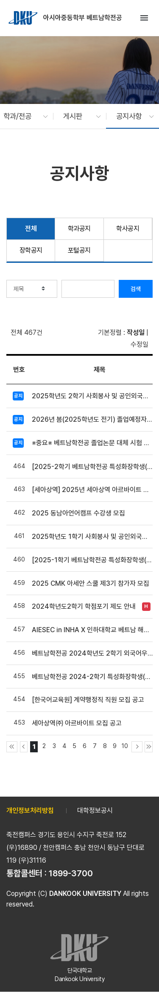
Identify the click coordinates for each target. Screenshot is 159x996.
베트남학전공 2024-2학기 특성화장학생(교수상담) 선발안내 (92, 677)
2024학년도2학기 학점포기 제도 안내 (84, 606)
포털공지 (79, 250)
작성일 (136, 332)
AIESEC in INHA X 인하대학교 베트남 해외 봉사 (92, 630)
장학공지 (31, 250)
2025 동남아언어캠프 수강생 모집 (78, 513)
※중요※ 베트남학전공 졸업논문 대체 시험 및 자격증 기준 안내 (92, 443)
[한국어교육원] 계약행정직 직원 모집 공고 (88, 700)
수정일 (139, 344)
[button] (21, 116)
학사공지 (127, 229)
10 (125, 745)
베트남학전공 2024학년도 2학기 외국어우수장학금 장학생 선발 (92, 653)
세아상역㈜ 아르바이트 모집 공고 (77, 723)
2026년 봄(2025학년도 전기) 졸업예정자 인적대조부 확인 (92, 419)
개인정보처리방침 (30, 810)
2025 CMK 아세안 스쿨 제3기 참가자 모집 (90, 583)
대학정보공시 (95, 810)
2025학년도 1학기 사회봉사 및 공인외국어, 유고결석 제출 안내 (92, 537)
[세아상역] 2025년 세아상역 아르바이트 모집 (92, 490)
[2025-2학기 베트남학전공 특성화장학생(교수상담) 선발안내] (92, 467)
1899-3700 (71, 873)
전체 (30, 229)
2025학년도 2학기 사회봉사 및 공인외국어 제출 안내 (92, 396)
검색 (136, 288)
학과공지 (79, 229)
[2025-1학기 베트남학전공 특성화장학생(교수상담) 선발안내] (92, 560)
